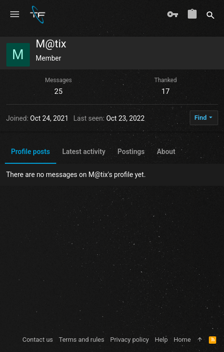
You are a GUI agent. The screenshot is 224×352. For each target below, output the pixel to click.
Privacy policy (129, 339)
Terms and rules (81, 339)
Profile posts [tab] (30, 151)
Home (182, 339)
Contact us (37, 339)
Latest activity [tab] (83, 151)
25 (58, 91)
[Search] (210, 14)
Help (161, 339)
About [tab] (166, 151)
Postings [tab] (130, 151)
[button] (14, 14)
